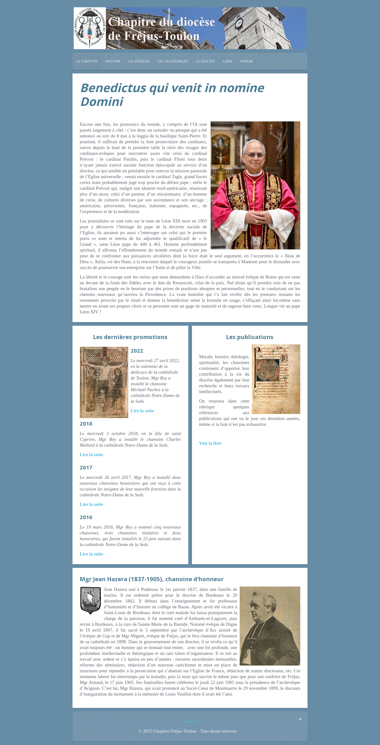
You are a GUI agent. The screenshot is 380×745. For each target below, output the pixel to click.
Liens (227, 61)
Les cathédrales (173, 61)
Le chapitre (86, 61)
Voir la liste (210, 443)
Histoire (112, 61)
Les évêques (139, 61)
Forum (246, 61)
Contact (190, 721)
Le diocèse (205, 61)
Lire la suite (142, 410)
